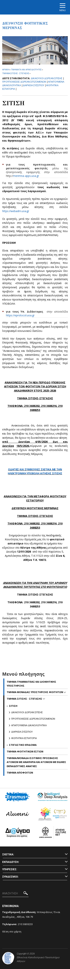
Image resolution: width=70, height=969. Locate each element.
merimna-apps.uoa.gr (26, 176)
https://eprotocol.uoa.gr (20, 315)
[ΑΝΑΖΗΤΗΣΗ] (15, 893)
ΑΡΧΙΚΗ (5, 69)
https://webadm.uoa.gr (15, 211)
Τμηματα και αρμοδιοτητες (26, 69)
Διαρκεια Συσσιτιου (33, 85)
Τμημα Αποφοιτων (20, 772)
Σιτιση (13, 706)
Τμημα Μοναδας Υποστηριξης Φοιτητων (35, 692)
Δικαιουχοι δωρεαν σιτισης (46, 78)
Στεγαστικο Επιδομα (23, 745)
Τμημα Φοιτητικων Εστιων (25, 751)
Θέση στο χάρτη (11, 931)
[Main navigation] (62, 7)
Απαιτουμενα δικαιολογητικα (29, 725)
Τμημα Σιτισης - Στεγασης (15, 73)
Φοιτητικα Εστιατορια (24, 738)
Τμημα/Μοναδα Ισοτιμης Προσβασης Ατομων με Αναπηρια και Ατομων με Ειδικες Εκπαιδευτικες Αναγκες (36, 762)
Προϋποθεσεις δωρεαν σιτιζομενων (24, 81)
